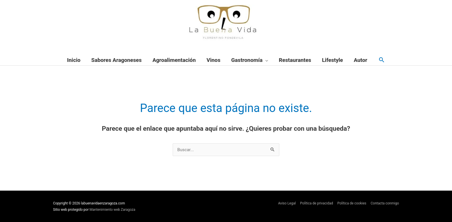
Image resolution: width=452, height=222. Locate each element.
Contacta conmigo (385, 203)
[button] (381, 60)
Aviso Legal (287, 203)
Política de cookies (351, 203)
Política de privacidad (316, 203)
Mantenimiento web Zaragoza (112, 210)
